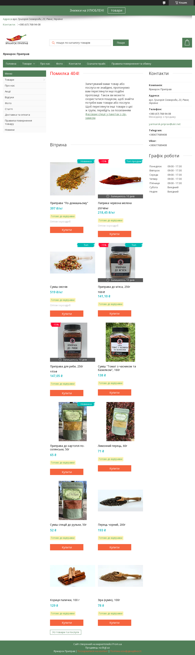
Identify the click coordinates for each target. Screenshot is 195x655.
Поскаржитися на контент (92, 651)
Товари (27, 63)
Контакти (75, 63)
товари (116, 10)
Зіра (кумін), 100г (109, 600)
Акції (8, 91)
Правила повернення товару (18, 122)
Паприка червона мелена (115, 203)
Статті (9, 109)
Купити (67, 230)
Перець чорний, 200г (112, 524)
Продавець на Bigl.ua (97, 647)
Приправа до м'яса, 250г (114, 287)
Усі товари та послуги (65, 632)
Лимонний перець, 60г (112, 446)
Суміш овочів (58, 287)
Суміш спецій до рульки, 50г (68, 524)
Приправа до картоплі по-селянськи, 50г (67, 447)
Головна (11, 63)
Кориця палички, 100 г (65, 600)
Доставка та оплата (17, 114)
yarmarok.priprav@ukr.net (164, 124)
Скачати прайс (96, 63)
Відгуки (9, 97)
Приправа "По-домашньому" (69, 203)
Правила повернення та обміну (131, 63)
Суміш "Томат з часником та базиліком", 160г (117, 368)
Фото (59, 63)
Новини (10, 129)
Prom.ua (117, 644)
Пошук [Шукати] (121, 42)
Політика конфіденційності (125, 651)
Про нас (45, 63)
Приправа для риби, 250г (66, 366)
